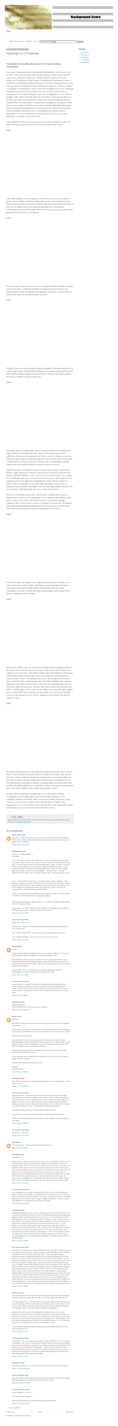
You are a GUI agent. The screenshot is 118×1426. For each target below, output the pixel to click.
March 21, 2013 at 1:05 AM (20, 1403)
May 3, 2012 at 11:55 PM (20, 1086)
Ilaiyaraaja (48, 820)
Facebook (28, 41)
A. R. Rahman (85, 60)
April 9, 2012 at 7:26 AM (19, 995)
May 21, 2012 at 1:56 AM (20, 1286)
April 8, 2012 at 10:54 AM (20, 940)
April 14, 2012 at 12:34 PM (20, 1010)
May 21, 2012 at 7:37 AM (20, 1356)
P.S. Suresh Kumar (18, 920)
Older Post (69, 1412)
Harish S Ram (17, 835)
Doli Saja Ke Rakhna (38, 820)
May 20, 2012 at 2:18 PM (20, 1183)
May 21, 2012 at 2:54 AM (20, 1331)
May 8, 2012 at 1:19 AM (19, 1148)
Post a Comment (14, 1408)
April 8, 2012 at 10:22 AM (20, 845)
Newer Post (11, 1412)
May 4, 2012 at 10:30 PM (20, 1123)
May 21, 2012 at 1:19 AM (20, 1241)
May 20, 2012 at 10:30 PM (20, 1203)
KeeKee (14, 1016)
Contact (35, 41)
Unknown (15, 946)
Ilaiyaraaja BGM (56, 820)
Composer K (85, 55)
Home (8, 31)
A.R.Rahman (16, 820)
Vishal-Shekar (85, 62)
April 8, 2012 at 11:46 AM (20, 975)
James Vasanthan (18, 1375)
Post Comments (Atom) (23, 1415)
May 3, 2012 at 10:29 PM (20, 1072)
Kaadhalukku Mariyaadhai (23, 822)
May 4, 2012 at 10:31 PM (20, 1135)
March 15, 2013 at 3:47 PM (21, 1368)
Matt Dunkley (85, 52)
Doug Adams (85, 57)
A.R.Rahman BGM (25, 820)
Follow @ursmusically (16, 41)
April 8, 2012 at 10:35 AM (20, 913)
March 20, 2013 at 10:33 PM (21, 1383)
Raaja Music (16, 1002)
